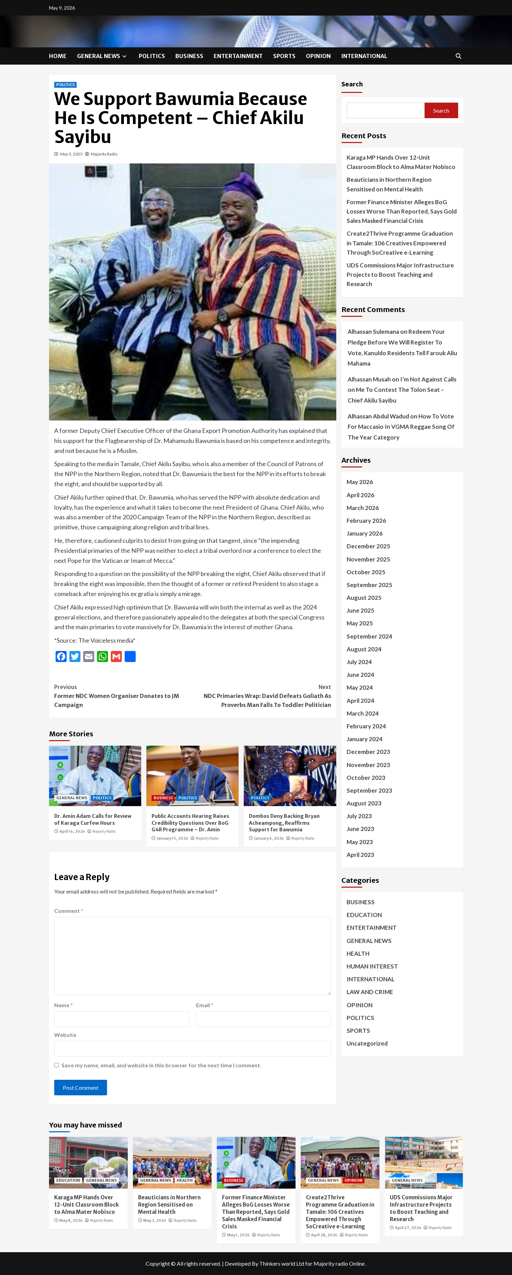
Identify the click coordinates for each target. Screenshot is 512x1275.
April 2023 (360, 854)
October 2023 (366, 777)
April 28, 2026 (324, 1234)
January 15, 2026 (172, 838)
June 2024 (360, 674)
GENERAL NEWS (102, 56)
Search (352, 83)
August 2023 (364, 803)
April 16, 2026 (72, 831)
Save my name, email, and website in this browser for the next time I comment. (161, 1065)
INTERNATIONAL (364, 56)
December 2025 (368, 546)
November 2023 (368, 764)
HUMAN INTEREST (372, 966)
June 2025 (360, 610)
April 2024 (360, 700)
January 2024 (365, 739)
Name (63, 1005)
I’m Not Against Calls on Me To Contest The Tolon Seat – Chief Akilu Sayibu (402, 390)
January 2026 (365, 533)
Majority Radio (104, 154)
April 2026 (360, 495)
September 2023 (369, 790)
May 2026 (360, 481)
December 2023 (368, 751)
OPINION (318, 56)
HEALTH (358, 953)
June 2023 (360, 828)
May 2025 (360, 623)
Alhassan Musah (369, 379)
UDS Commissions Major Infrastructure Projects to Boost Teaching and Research (400, 274)
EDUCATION (364, 914)
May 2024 (360, 687)
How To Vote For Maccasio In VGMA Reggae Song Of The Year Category (401, 427)
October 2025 (366, 572)
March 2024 (363, 713)
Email (204, 1005)
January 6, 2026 (269, 838)
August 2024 (364, 649)
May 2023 (360, 842)
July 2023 (359, 816)
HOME (58, 56)
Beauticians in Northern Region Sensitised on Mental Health (389, 184)
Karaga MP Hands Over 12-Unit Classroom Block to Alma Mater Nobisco (401, 162)
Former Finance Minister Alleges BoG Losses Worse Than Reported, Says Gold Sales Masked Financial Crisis (402, 211)
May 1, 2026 (238, 1234)
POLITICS (152, 56)
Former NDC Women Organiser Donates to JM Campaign (123, 695)
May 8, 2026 (71, 1220)
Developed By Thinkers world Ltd (264, 1263)
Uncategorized (367, 1043)
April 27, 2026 (408, 1227)
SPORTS (284, 56)
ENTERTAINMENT (238, 56)
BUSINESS (189, 56)
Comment (68, 910)
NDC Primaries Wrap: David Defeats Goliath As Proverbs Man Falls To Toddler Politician (262, 695)
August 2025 (364, 597)
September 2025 (369, 584)
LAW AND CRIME (370, 991)
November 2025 (368, 559)
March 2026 (363, 507)
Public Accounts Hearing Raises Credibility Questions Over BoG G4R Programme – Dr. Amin (190, 823)
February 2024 (366, 726)
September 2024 (369, 636)
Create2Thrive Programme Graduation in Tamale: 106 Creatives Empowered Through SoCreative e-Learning (400, 243)
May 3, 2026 (154, 1220)
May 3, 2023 (71, 154)
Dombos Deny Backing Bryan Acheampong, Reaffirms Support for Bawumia (284, 823)
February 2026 (366, 520)
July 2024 (359, 661)
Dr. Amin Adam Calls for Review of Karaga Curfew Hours (93, 819)
